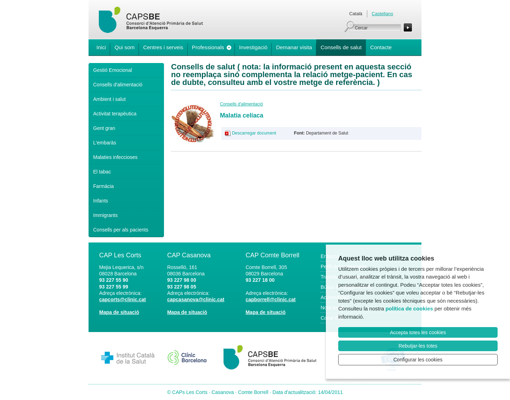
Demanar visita (294, 47)
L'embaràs (104, 142)
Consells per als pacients (120, 230)
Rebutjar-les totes (417, 346)
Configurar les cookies (418, 359)
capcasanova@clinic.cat (196, 299)
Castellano (382, 13)
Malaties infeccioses (115, 157)
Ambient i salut (109, 99)
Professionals (208, 47)
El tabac (102, 172)
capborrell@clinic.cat (270, 299)
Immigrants (105, 215)
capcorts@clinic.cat (122, 299)
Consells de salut (341, 47)
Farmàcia (103, 186)
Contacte (381, 47)
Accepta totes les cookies (418, 332)
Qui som (124, 47)
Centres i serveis (163, 47)
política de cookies (409, 308)
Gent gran (104, 128)
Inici (101, 47)
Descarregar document (254, 133)
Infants (100, 201)
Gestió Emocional (112, 70)
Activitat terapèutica (114, 113)
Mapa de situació (119, 312)
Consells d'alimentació (117, 84)
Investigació (253, 47)
